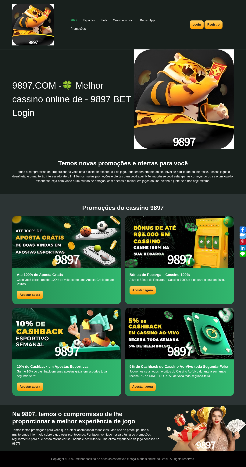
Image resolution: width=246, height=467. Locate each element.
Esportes (89, 20)
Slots (104, 20)
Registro (213, 24)
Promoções (78, 28)
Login (197, 24)
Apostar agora (30, 294)
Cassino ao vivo (123, 20)
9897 (73, 20)
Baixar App (147, 20)
